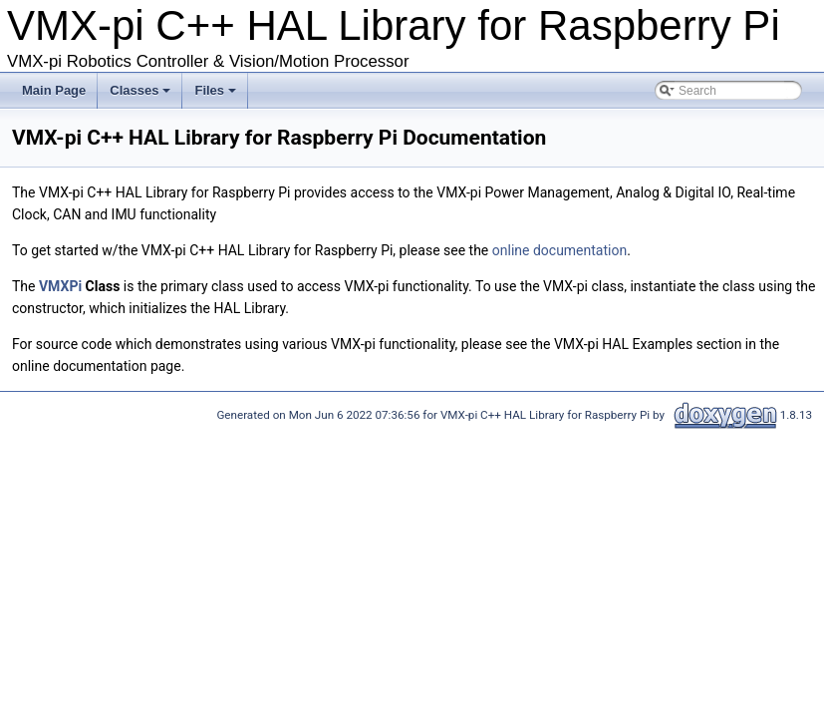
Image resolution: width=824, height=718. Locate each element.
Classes (141, 96)
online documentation (559, 250)
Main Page (54, 90)
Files (216, 96)
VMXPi (60, 286)
